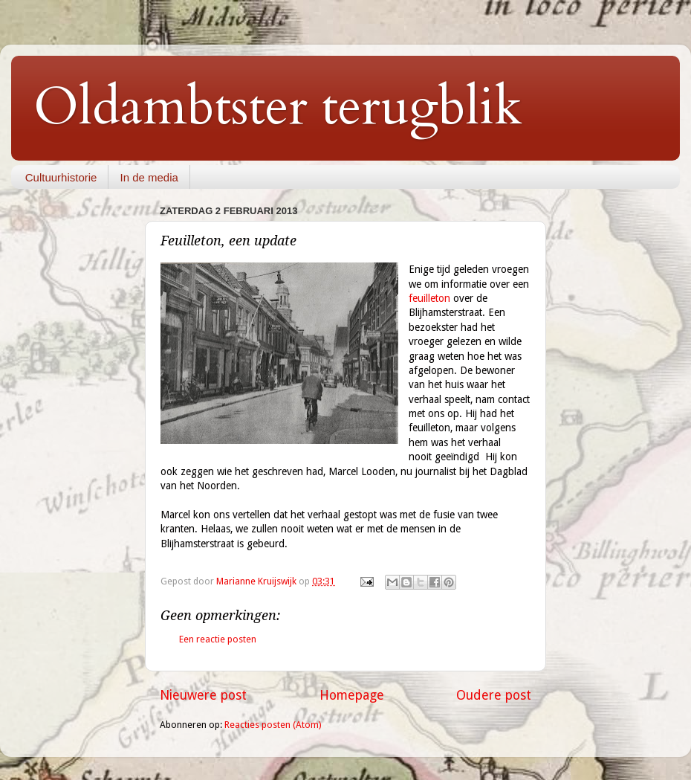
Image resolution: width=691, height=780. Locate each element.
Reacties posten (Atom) (272, 724)
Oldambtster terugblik (277, 107)
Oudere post (493, 695)
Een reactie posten (217, 639)
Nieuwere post (203, 695)
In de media (149, 177)
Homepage (351, 695)
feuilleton (429, 298)
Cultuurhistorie (61, 177)
